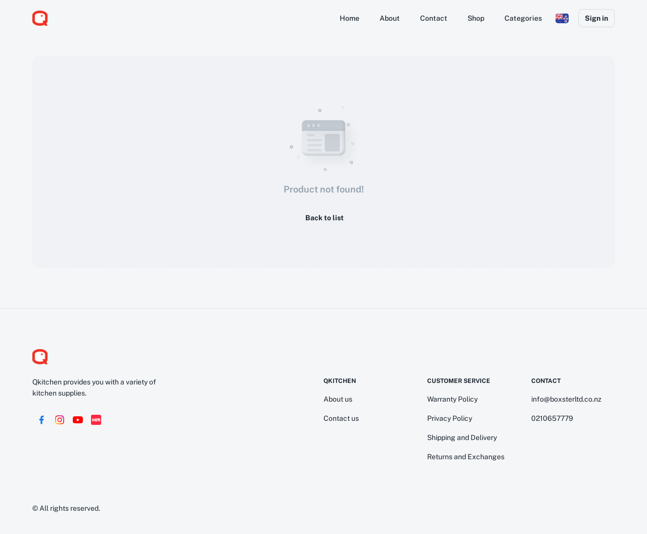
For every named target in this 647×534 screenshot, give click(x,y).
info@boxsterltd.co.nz (566, 399)
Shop (476, 18)
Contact (433, 18)
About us (338, 399)
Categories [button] (523, 18)
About (390, 18)
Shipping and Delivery (462, 437)
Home (349, 18)
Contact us (341, 418)
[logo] (40, 18)
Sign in (596, 18)
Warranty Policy (452, 399)
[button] (562, 18)
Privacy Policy (449, 418)
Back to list (323, 218)
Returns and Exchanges (465, 457)
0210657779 (552, 418)
